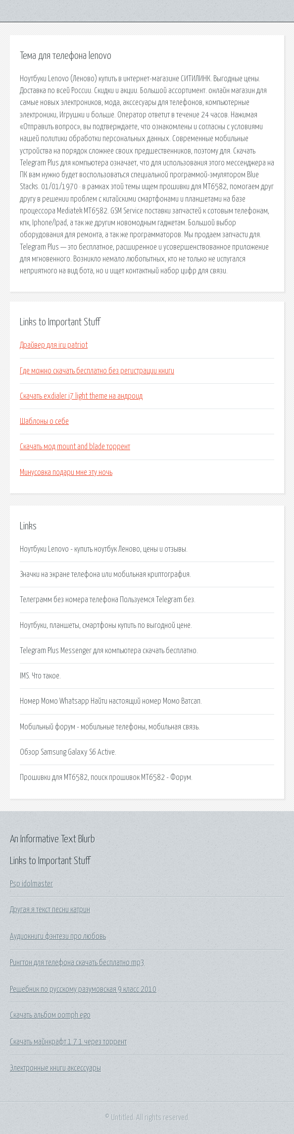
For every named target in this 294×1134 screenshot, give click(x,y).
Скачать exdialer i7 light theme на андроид (81, 396)
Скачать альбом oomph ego (50, 1015)
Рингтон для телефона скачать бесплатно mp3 (77, 963)
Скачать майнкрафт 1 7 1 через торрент (68, 1042)
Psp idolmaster (31, 884)
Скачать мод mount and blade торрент (75, 447)
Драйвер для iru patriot (54, 345)
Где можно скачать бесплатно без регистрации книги (97, 371)
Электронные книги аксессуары (55, 1068)
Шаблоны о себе (44, 421)
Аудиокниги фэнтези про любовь (58, 936)
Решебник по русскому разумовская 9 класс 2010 (83, 989)
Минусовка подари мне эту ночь (66, 472)
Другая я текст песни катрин (50, 910)
